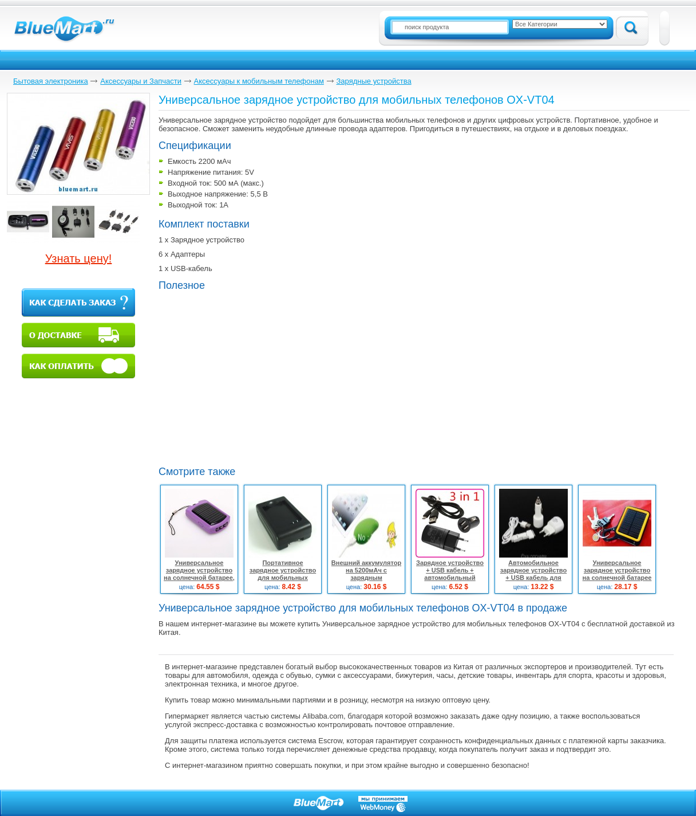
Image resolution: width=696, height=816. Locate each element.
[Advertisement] (255, 377)
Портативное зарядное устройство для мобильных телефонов (283, 574)
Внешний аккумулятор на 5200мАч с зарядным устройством (366, 574)
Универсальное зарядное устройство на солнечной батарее (617, 570)
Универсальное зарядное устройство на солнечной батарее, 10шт (199, 574)
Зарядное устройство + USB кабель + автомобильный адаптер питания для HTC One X (450, 577)
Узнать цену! (78, 258)
